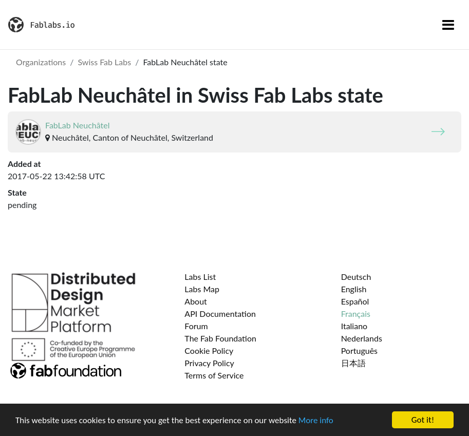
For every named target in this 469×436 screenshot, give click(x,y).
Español (355, 301)
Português (359, 350)
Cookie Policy (208, 350)
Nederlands (361, 338)
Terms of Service (213, 375)
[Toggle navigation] (448, 24)
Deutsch (356, 276)
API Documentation (220, 313)
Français (355, 313)
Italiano (354, 326)
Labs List (200, 276)
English (354, 289)
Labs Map (201, 289)
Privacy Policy (209, 363)
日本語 (353, 363)
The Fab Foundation (220, 338)
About (195, 301)
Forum (196, 326)
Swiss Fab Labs (104, 62)
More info (315, 420)
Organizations (41, 62)
